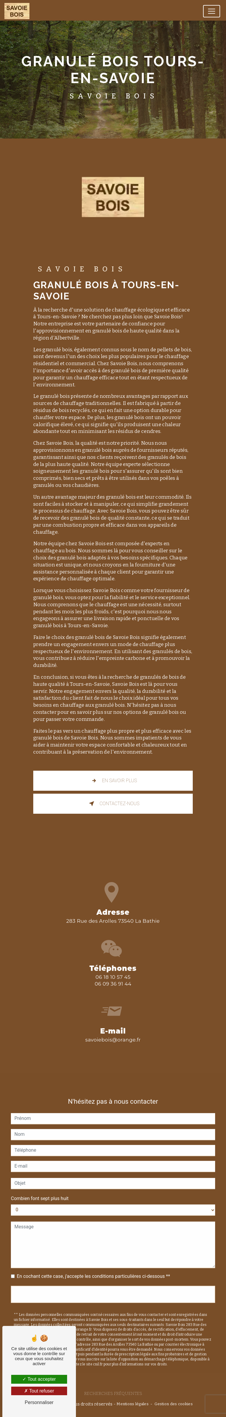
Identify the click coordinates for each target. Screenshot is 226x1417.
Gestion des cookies (173, 1404)
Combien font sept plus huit (40, 1189)
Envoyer (113, 1284)
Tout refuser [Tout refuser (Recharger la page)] (39, 1390)
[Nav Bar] (211, 11)
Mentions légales (133, 1404)
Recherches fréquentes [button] (113, 1393)
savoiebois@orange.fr (113, 1030)
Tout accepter (39, 1379)
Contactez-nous (113, 804)
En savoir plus (113, 781)
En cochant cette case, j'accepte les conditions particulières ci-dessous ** (93, 1266)
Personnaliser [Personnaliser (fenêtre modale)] (39, 1402)
